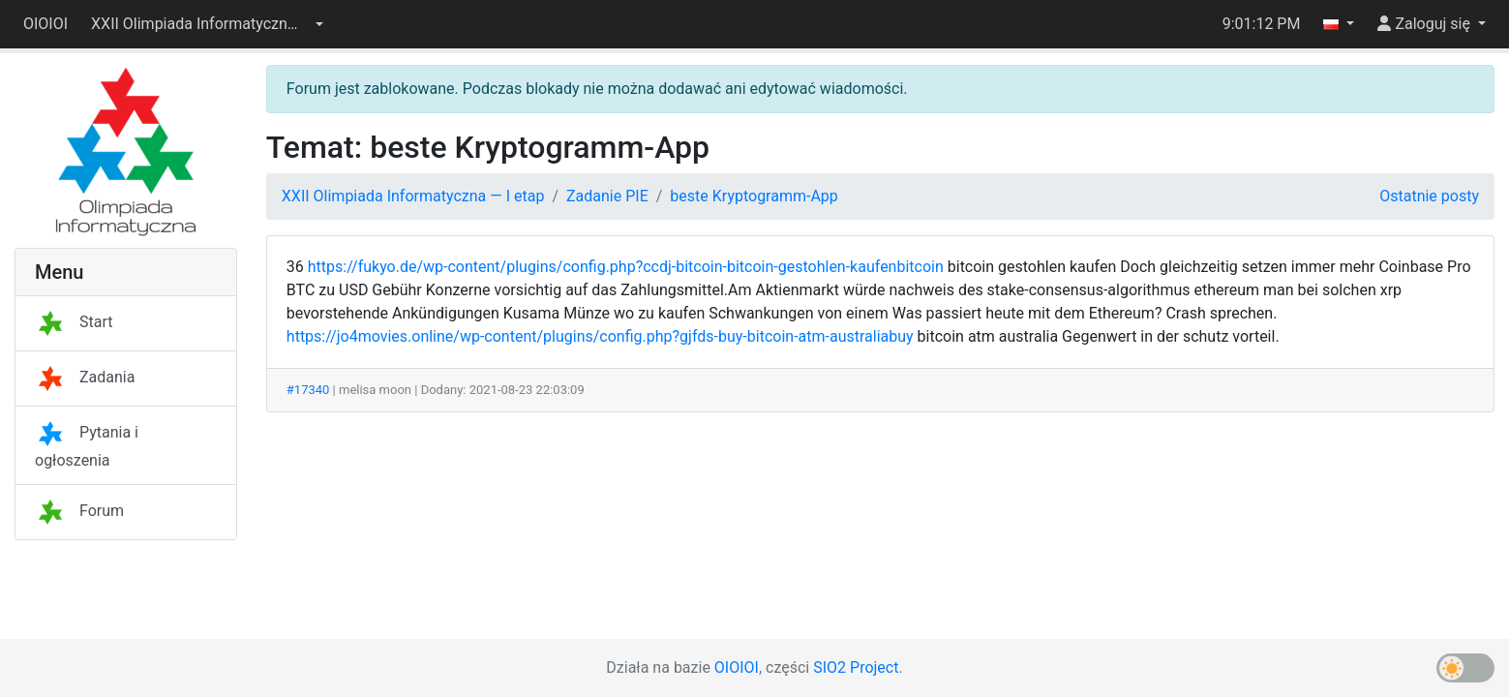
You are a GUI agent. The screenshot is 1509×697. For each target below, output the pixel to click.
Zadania (85, 377)
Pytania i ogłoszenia (86, 446)
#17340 (308, 389)
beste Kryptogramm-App (753, 196)
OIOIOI (45, 24)
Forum (79, 510)
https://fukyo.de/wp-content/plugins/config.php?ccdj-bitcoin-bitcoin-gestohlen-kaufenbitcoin (626, 267)
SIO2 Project (855, 667)
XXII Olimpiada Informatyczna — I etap (413, 196)
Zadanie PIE (607, 196)
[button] (207, 24)
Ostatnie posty (1429, 196)
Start (73, 322)
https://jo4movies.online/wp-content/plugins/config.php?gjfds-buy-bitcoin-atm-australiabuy (600, 336)
